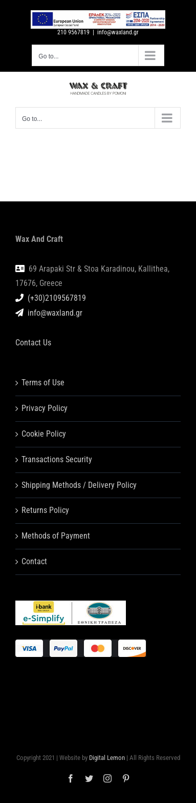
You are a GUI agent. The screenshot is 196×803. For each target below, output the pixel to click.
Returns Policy (45, 510)
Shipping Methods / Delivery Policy (79, 485)
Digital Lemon (107, 757)
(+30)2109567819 (57, 298)
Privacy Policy (44, 408)
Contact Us (33, 342)
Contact (34, 561)
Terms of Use (42, 382)
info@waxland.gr (118, 32)
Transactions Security (56, 459)
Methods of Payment (55, 536)
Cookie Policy (43, 434)
